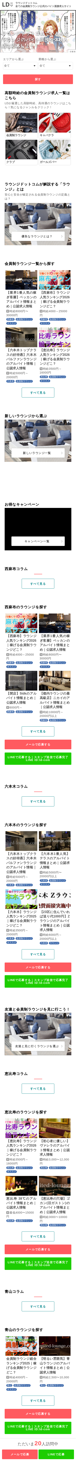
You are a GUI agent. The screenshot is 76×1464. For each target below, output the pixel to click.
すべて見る (38, 392)
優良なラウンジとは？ (37, 236)
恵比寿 (44, 377)
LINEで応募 (56, 1454)
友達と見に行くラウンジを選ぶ (37, 1046)
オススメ (11, 323)
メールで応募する (38, 744)
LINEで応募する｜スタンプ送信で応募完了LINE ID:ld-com (38, 759)
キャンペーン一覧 (37, 541)
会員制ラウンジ (24, 319)
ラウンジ (54, 943)
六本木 (10, 381)
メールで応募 (20, 1454)
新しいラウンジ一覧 (37, 453)
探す (38, 79)
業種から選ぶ (47, 59)
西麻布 (10, 319)
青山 (9, 1385)
